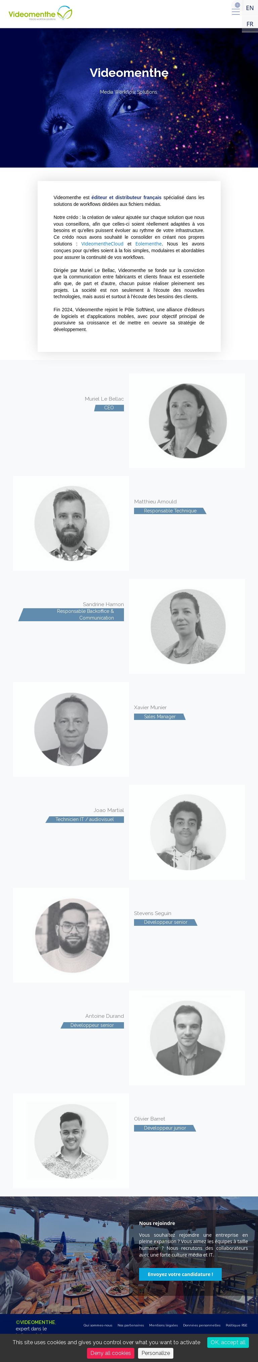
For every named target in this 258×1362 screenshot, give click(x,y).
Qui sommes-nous (98, 1325)
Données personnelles (201, 1325)
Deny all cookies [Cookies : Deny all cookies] (110, 1353)
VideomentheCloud (102, 243)
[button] (180, 1274)
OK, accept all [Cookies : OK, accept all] (228, 1342)
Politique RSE (236, 1325)
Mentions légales (163, 1325)
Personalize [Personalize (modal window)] (155, 1353)
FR (250, 24)
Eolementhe (148, 243)
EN (250, 8)
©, (36, 1332)
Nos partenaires (131, 1325)
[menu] (236, 11)
